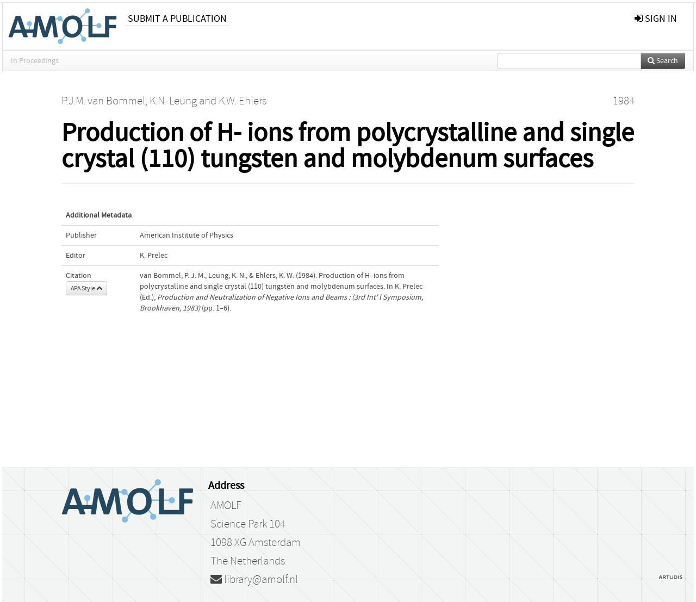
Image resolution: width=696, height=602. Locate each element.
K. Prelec (153, 255)
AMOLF (225, 505)
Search (663, 61)
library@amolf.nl (254, 579)
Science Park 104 (247, 524)
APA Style (86, 288)
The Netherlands (247, 561)
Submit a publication (177, 18)
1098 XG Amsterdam (255, 542)
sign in (656, 18)
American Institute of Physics (186, 235)
